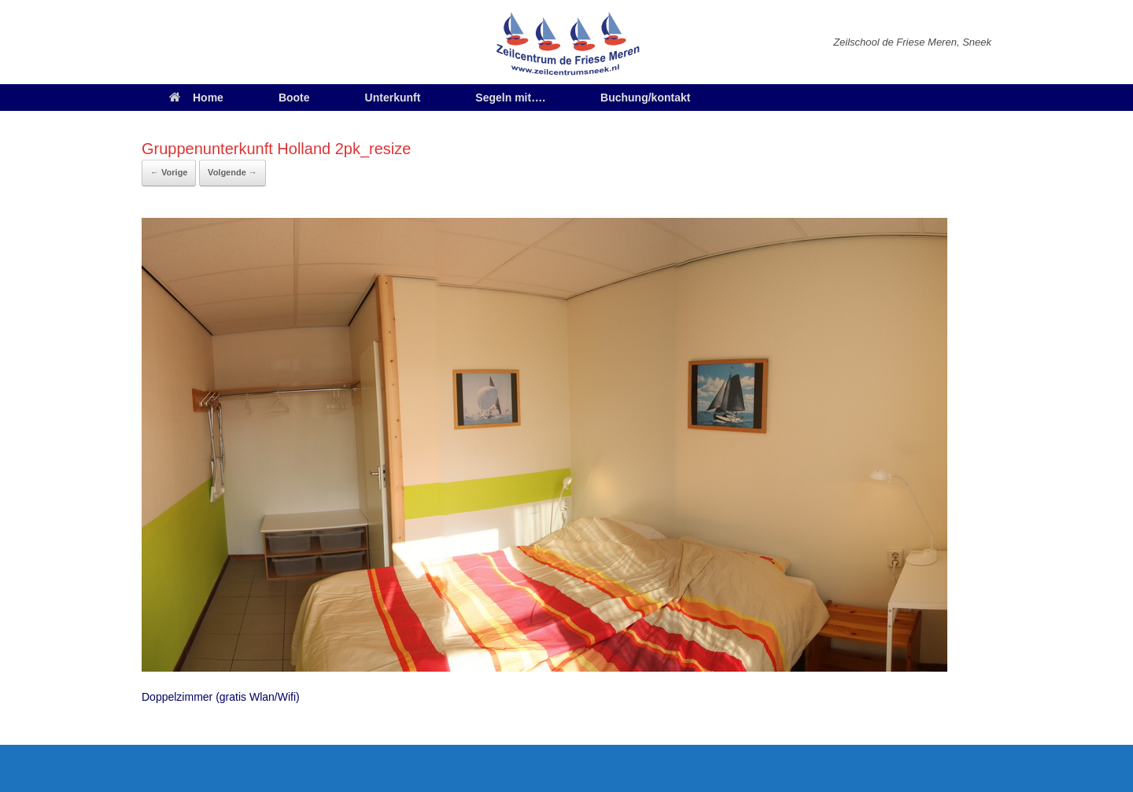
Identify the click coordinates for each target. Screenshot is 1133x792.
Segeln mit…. (510, 97)
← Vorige (168, 172)
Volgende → (232, 172)
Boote (294, 97)
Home (196, 97)
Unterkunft (393, 97)
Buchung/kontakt (645, 97)
